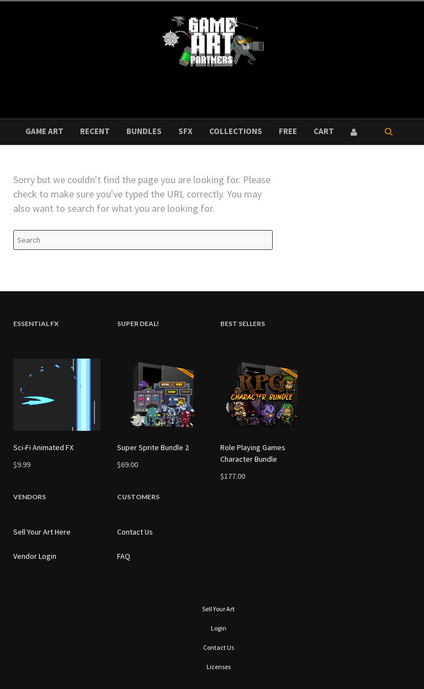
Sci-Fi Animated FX (43, 447)
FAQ (123, 556)
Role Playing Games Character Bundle (252, 453)
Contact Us (135, 532)
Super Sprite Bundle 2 (153, 447)
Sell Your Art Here (42, 532)
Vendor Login (34, 556)
